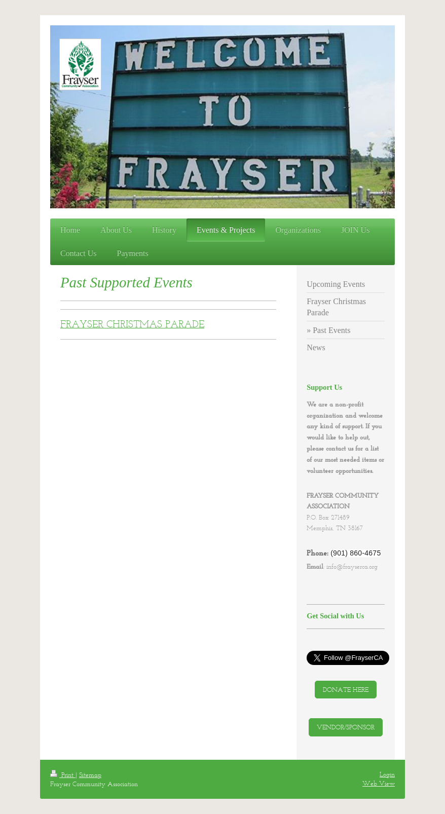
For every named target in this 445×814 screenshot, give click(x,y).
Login (387, 774)
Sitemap (90, 775)
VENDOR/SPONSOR (346, 727)
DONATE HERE (345, 689)
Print (63, 775)
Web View (378, 783)
